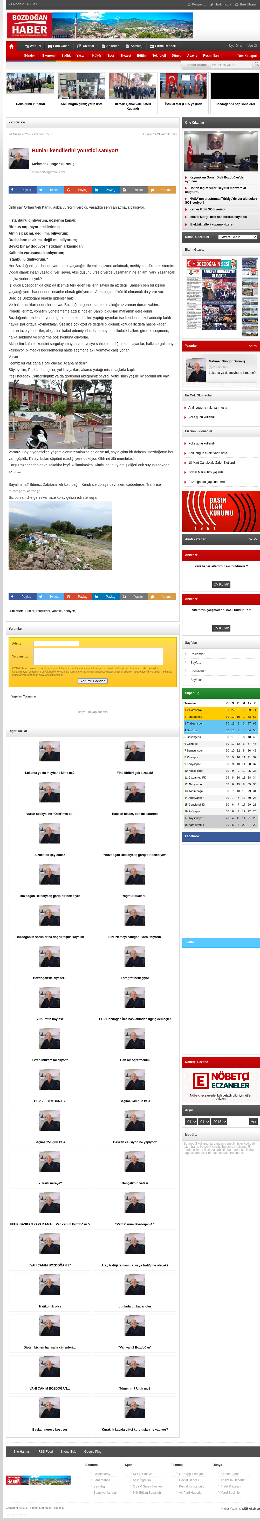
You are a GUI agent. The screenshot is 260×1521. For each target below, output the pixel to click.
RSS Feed (43, 1455)
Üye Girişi (236, 46)
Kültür (96, 55)
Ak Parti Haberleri (189, 1496)
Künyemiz (197, 4)
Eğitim (142, 55)
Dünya (176, 55)
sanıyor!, (70, 611)
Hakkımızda (220, 4)
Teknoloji (159, 55)
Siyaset (125, 55)
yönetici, (58, 611)
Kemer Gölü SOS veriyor (205, 209)
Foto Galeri (59, 46)
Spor (110, 55)
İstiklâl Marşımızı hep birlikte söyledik (216, 217)
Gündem (30, 55)
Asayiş (192, 55)
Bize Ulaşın (245, 4)
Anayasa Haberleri (231, 1483)
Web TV (33, 46)
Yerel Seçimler (229, 1496)
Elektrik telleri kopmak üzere (208, 224)
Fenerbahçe (100, 1483)
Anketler (110, 46)
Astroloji (134, 46)
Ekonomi (49, 55)
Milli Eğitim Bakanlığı (145, 1496)
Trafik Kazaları (229, 1489)
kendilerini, (44, 611)
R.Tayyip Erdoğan (190, 1477)
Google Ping (90, 1455)
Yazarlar (85, 46)
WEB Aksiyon (251, 1511)
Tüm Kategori (247, 56)
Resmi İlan (211, 55)
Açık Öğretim (140, 1483)
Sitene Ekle (66, 1455)
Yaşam (81, 55)
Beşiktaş (97, 1489)
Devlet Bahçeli (187, 1483)
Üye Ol (252, 46)
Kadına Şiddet (229, 1477)
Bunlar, (30, 611)
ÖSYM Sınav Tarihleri (146, 1489)
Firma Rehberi (163, 46)
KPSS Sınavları (141, 1477)
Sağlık (66, 55)
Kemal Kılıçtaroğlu (190, 1489)
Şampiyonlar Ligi (103, 1496)
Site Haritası (20, 1455)
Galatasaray (100, 1477)
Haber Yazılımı (16, 1518)
